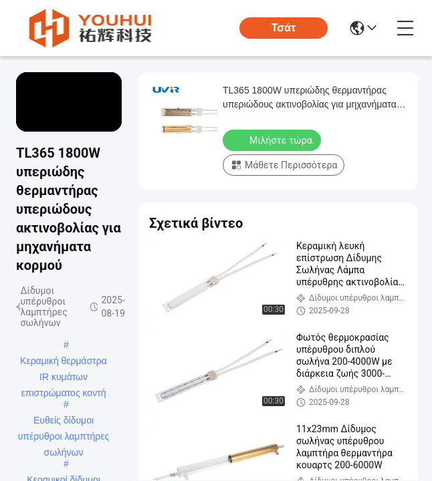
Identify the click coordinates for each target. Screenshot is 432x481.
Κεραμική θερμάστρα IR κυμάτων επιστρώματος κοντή (63, 362)
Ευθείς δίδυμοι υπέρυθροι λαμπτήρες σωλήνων (64, 421)
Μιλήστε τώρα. (273, 139)
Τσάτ (284, 27)
